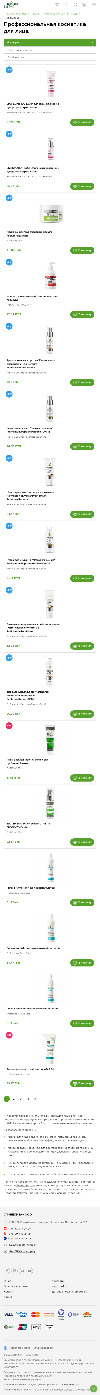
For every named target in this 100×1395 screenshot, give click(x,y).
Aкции (8, 1296)
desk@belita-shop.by (22, 1251)
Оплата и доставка (16, 1286)
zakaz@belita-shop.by (23, 1244)
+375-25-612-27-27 (17, 1238)
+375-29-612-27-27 (17, 1233)
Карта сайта (59, 1286)
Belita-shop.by (25, 1185)
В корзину (82, 122)
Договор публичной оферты (70, 1291)
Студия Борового (43, 1347)
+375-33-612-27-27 (17, 1229)
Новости (9, 1291)
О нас (7, 1281)
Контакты (58, 1281)
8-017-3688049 (70, 1384)
